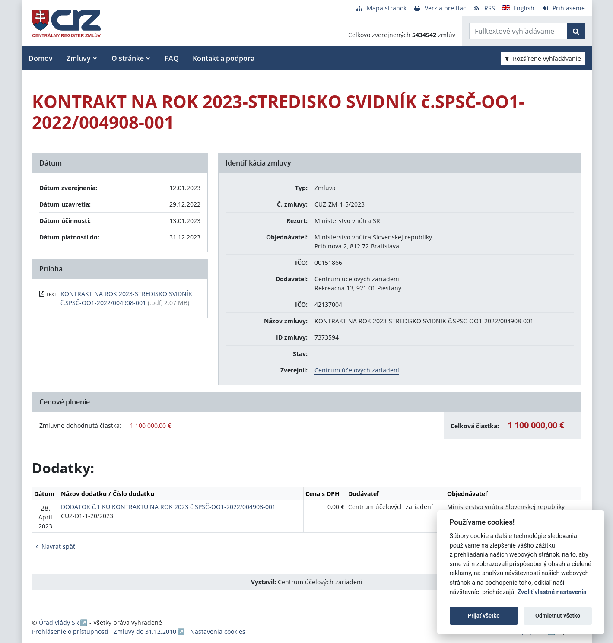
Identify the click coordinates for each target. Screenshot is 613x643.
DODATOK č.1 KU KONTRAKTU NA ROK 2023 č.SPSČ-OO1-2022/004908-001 (168, 507)
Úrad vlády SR (59, 622)
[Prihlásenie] (563, 8)
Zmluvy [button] (79, 58)
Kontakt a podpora (223, 58)
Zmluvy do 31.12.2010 (145, 631)
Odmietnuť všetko (557, 615)
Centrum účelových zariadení (356, 370)
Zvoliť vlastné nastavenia (552, 592)
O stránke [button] (127, 58)
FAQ (172, 58)
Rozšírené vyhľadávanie (543, 58)
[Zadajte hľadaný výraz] (518, 31)
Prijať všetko (484, 615)
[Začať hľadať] (576, 31)
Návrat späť (55, 546)
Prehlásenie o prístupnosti (70, 631)
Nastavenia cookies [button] (217, 631)
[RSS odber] (484, 8)
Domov (41, 58)
